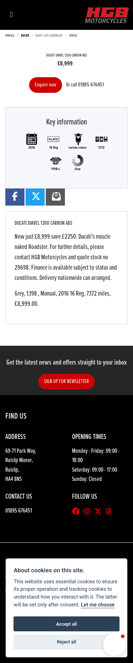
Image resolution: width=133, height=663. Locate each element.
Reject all (66, 642)
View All (10, 35)
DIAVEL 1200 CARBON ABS (49, 35)
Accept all (66, 624)
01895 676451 (91, 85)
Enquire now (45, 85)
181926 (73, 35)
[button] (114, 644)
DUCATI (25, 35)
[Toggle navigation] (11, 15)
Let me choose (98, 605)
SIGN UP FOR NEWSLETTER (66, 381)
